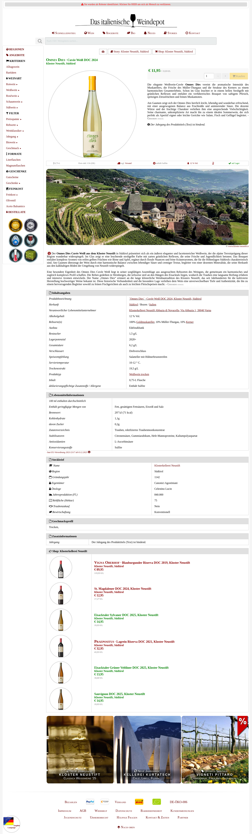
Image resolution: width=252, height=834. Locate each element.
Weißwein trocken (139, 374)
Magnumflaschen (15, 165)
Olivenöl (11, 200)
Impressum (64, 810)
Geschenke (12, 183)
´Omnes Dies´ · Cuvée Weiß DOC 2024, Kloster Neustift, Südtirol (165, 298)
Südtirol (133, 304)
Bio (131, 33)
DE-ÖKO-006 (178, 802)
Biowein (10, 142)
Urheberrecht (99, 817)
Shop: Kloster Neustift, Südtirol (174, 51)
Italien (152, 304)
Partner (183, 817)
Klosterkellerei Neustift (167, 465)
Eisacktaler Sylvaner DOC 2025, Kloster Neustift (126, 615)
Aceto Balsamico (15, 206)
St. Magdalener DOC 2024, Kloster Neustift (122, 588)
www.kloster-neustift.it (238, 246)
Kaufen (239, 76)
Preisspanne (12, 119)
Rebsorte (11, 124)
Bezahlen (71, 802)
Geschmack (12, 148)
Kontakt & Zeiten (157, 817)
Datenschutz (123, 810)
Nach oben (126, 827)
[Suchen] (39, 41)
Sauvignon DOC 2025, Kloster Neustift (119, 694)
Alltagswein (12, 66)
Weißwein (11, 90)
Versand (128, 163)
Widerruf (101, 810)
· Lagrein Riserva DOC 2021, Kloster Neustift (134, 641)
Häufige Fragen (127, 817)
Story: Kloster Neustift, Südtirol (130, 51)
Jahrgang (11, 136)
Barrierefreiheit (151, 810)
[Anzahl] (209, 76)
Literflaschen (13, 159)
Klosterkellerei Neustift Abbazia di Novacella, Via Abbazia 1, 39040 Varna (170, 310)
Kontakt (193, 33)
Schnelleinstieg (64, 33)
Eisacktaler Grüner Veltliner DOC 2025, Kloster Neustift (131, 667)
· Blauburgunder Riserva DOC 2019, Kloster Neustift (142, 562)
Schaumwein (13, 101)
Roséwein (11, 95)
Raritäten (11, 72)
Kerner (190, 322)
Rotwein (10, 84)
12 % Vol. (194, 163)
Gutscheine (12, 177)
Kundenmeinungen (182, 810)
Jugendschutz (72, 817)
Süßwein (11, 107)
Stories (170, 33)
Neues (149, 33)
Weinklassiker (14, 130)
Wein (89, 33)
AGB (83, 810)
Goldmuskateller (145, 322)
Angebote (110, 33)
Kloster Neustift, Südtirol (61, 63)
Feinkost (11, 194)
